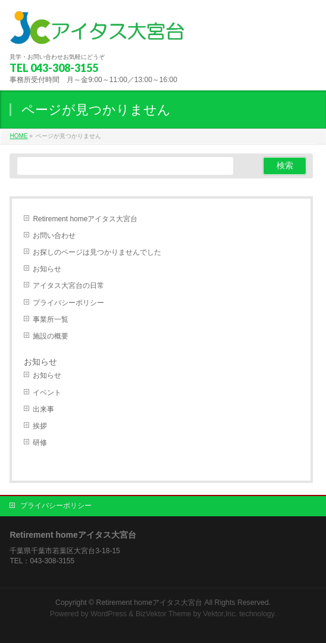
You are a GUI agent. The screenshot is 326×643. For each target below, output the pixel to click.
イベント (47, 392)
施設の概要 (50, 336)
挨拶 (40, 426)
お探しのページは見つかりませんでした (97, 252)
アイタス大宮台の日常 (68, 285)
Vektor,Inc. (220, 614)
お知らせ (47, 269)
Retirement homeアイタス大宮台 (85, 219)
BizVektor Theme (164, 614)
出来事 (43, 409)
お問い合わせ (54, 235)
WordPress (108, 614)
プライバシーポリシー (68, 303)
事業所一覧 (50, 319)
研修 (40, 442)
